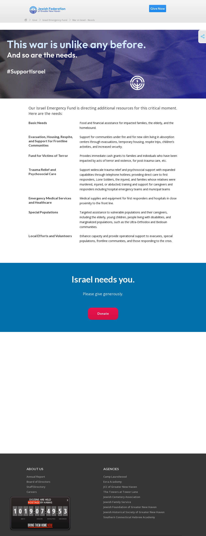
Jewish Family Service (117, 502)
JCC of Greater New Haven (120, 487)
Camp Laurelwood (115, 476)
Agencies (111, 469)
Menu (172, 8)
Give (34, 19)
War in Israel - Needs (83, 19)
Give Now (157, 8)
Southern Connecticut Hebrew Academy (129, 517)
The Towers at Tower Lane (120, 492)
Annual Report (36, 476)
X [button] (67, 500)
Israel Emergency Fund (54, 19)
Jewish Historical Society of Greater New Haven (133, 512)
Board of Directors (38, 482)
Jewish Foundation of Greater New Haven (130, 507)
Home (25, 20)
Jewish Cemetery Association (121, 497)
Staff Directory (36, 487)
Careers (32, 492)
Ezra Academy (112, 482)
